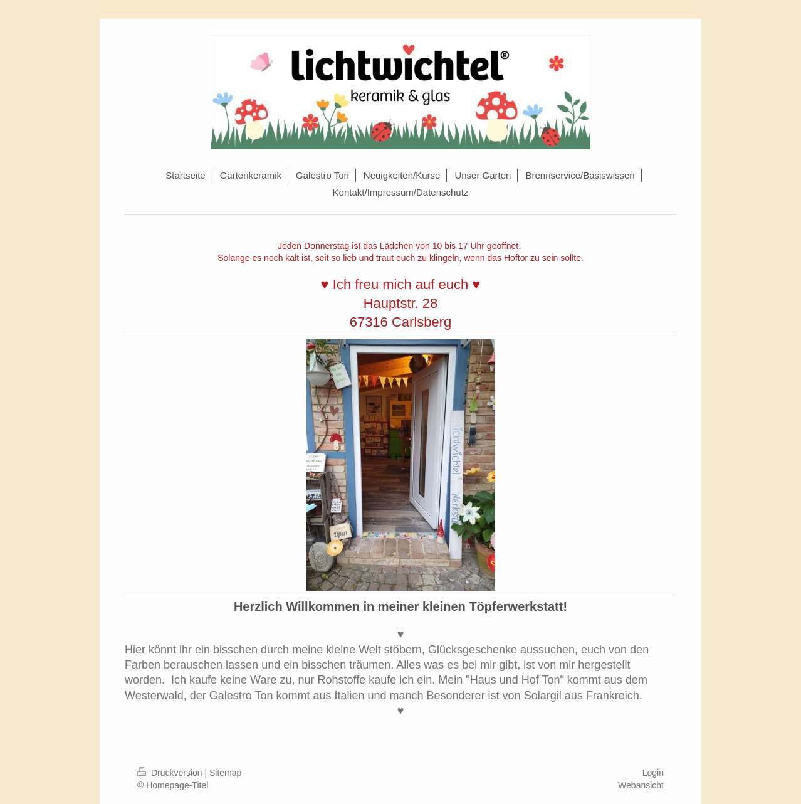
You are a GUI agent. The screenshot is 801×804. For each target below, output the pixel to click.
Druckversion (170, 773)
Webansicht (641, 785)
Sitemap (225, 773)
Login (653, 773)
